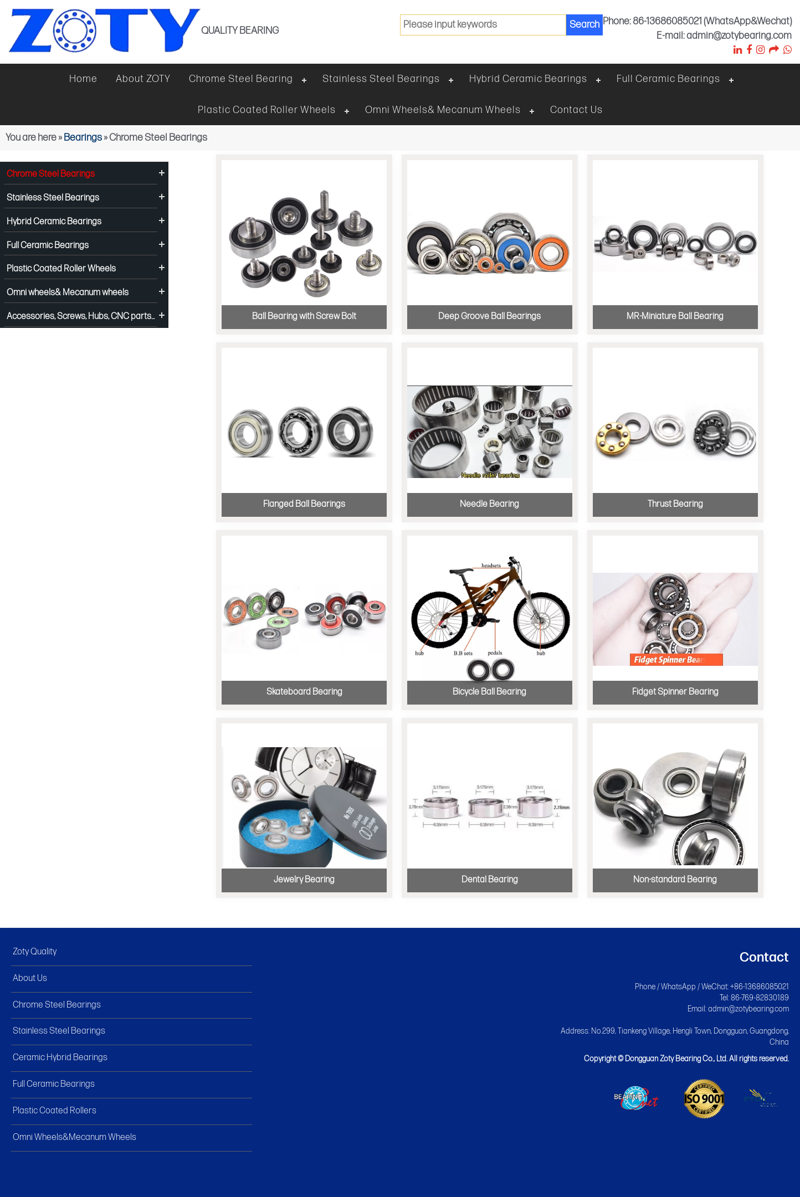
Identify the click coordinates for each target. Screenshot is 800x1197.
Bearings (83, 137)
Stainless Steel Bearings (53, 198)
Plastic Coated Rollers (54, 1111)
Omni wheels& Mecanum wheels (443, 110)
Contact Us (576, 110)
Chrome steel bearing (241, 79)
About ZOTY (143, 79)
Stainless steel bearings (381, 79)
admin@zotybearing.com (748, 1009)
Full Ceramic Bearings (668, 79)
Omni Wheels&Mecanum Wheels (74, 1137)
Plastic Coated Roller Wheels (267, 110)
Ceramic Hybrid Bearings (60, 1057)
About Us (30, 978)
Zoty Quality (35, 952)
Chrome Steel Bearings (51, 174)
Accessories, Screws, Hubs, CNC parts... (81, 316)
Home (83, 79)
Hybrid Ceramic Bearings (528, 79)
